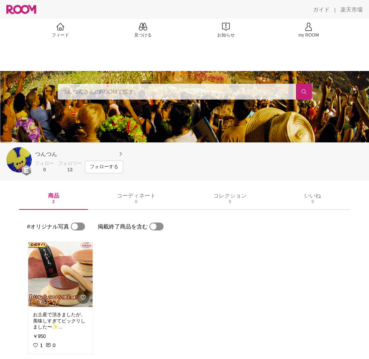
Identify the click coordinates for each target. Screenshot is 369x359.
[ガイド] (321, 9)
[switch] (78, 226)
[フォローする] (104, 167)
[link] (60, 274)
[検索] (304, 92)
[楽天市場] (351, 9)
